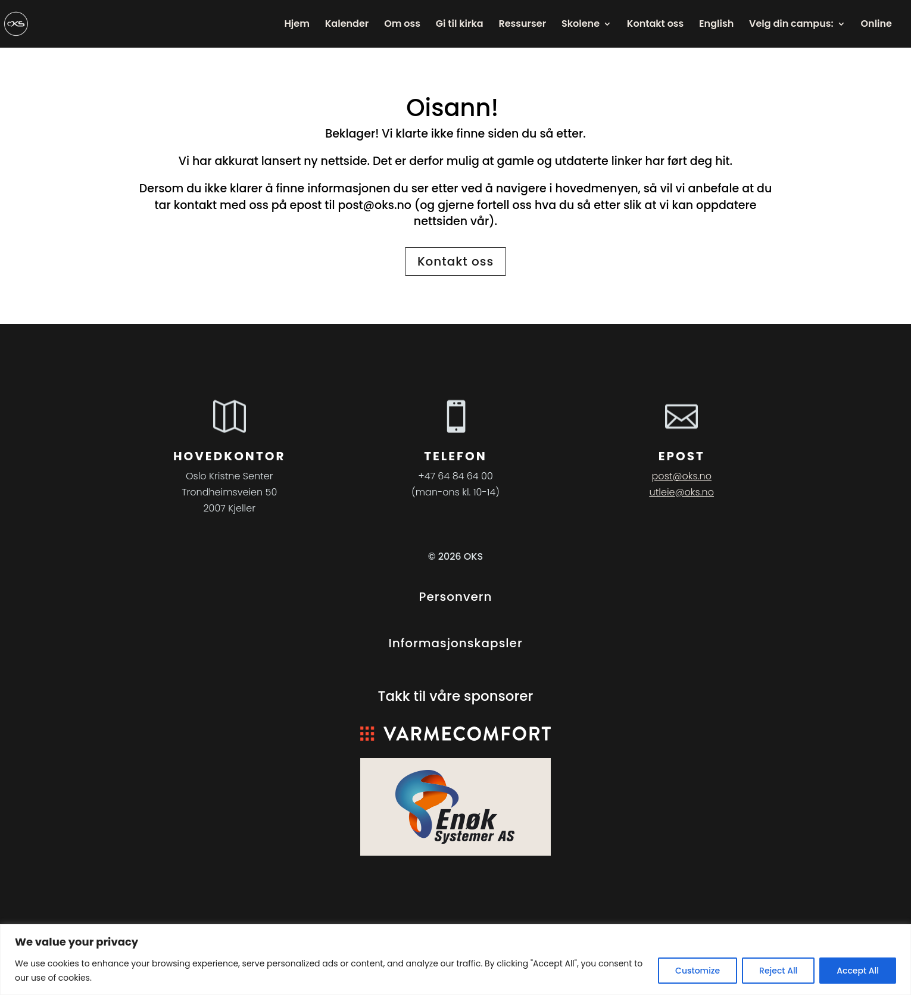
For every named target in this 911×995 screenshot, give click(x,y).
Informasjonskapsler (455, 643)
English (716, 25)
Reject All (778, 971)
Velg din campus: (791, 25)
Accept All (858, 971)
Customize (697, 971)
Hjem (297, 25)
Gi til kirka (459, 25)
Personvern (455, 596)
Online (876, 25)
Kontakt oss (655, 25)
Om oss (402, 25)
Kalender (347, 25)
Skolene (580, 25)
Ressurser (522, 25)
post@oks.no (374, 205)
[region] (455, 959)
